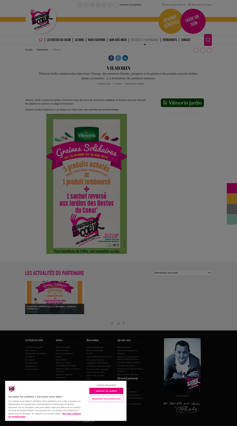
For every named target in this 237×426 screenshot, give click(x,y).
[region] (65, 400)
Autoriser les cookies (106, 391)
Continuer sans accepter (106, 385)
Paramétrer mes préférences (106, 399)
